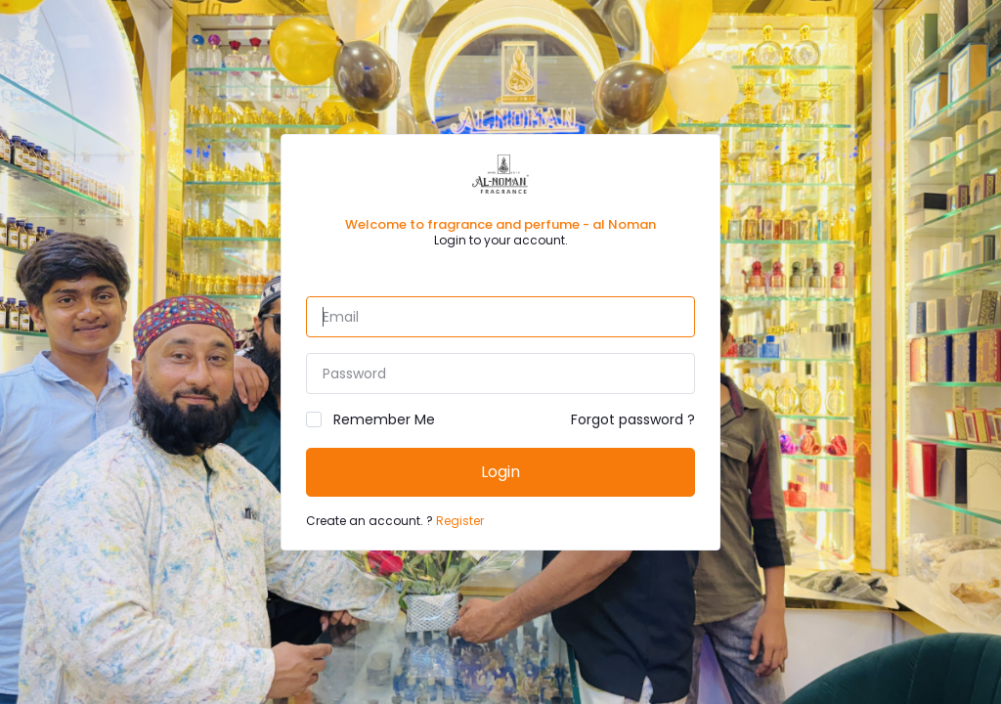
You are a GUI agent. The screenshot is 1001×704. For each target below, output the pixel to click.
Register (460, 520)
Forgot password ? (633, 419)
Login (500, 472)
